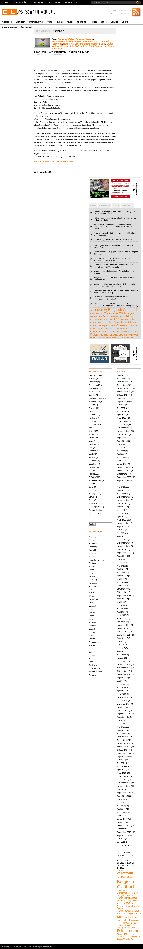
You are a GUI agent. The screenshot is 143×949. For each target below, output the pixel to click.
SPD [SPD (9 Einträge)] (121, 334)
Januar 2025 (122, 424)
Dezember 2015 (123, 704)
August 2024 (122, 441)
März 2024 (121, 457)
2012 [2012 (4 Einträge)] (92, 310)
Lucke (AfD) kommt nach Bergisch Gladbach (113, 239)
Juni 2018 (121, 605)
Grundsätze (21, 2)
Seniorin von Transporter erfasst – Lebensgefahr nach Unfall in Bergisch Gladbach (114, 285)
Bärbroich (93, 382)
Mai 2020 (121, 566)
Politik (93, 21)
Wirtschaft (26, 27)
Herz (65, 44)
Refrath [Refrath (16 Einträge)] (104, 334)
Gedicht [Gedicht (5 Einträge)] (109, 322)
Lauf (103, 44)
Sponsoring (101, 46)
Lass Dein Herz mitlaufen (87, 44)
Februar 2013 (122, 816)
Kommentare (104, 205)
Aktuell (116, 205)
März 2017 (121, 654)
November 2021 (123, 523)
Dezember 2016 (123, 664)
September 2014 (124, 753)
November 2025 (123, 392)
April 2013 (121, 809)
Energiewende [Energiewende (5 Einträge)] (97, 319)
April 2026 (121, 375)
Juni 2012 (121, 842)
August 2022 (122, 507)
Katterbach (93, 424)
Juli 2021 (121, 530)
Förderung (57, 44)
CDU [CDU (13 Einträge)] (122, 313)
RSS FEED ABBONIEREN (120, 10)
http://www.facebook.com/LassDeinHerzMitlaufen (53, 162)
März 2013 (121, 812)
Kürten (91, 434)
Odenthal (92, 464)
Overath (92, 467)
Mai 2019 (121, 582)
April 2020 (121, 569)
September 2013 (124, 793)
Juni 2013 (121, 802)
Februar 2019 (122, 585)
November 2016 (123, 668)
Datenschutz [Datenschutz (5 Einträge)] (96, 316)
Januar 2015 (122, 740)
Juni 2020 (121, 562)
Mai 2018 (121, 608)
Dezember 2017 (123, 625)
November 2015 (123, 707)
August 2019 (122, 576)
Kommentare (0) (44, 172)
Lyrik (91, 447)
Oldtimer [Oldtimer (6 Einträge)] (94, 331)
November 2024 (123, 431)
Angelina (80, 39)
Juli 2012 (121, 839)
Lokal (60, 21)
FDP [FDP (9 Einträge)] (116, 319)
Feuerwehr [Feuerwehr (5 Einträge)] (129, 319)
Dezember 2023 (123, 467)
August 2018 (122, 599)
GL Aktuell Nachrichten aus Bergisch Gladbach (32, 946)
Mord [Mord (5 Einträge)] (117, 328)
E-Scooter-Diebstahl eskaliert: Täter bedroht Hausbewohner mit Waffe (112, 259)
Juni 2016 (121, 684)
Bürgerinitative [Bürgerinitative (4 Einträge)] (96, 313)
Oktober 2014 (123, 750)
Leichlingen (93, 438)
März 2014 (121, 773)
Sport (125, 21)
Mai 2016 (121, 687)
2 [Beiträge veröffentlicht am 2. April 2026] (125, 858)
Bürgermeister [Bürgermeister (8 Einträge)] (111, 313)
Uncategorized (9, 27)
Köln (71, 44)
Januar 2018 (122, 622)
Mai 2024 (121, 451)
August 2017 (122, 638)
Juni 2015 (121, 724)
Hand (91, 411)
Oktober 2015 (123, 710)
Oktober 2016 (123, 671)
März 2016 (121, 694)
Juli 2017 (121, 641)
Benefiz (89, 39)
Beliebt (93, 205)
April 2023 (121, 490)
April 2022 (121, 516)
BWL (79, 41)
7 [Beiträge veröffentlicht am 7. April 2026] (120, 860)
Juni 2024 (121, 447)
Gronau (92, 408)
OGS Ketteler (80, 46)
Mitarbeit (54, 2)
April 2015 (121, 730)
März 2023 (121, 493)
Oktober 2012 (123, 829)
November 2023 (123, 470)
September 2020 (124, 553)
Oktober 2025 (123, 395)
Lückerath (93, 444)
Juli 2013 (121, 799)
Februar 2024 (122, 461)
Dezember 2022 (123, 497)
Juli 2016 (121, 681)
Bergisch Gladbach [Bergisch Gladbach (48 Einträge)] (123, 310)
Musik (70, 21)
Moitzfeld (92, 451)
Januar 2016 (122, 700)
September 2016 (124, 674)
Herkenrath (93, 421)
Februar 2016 (122, 697)
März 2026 (121, 378)
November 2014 (123, 747)
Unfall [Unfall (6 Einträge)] (135, 334)
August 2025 (122, 401)
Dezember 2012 (123, 822)
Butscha (92, 395)
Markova (56, 46)
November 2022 (123, 500)
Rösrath (92, 484)
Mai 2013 (121, 806)
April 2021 (121, 536)
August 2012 (122, 835)
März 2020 (121, 572)
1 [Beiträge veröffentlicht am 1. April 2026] (122, 858)
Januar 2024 (122, 464)
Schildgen (93, 493)
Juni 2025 (121, 408)
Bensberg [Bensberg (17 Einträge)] (101, 310)
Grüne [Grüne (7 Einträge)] (134, 322)
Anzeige (92, 378)
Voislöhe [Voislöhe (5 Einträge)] (124, 337)
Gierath (92, 405)
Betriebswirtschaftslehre (64, 41)
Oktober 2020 (123, 549)
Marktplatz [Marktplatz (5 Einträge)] (109, 328)
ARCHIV (121, 371)
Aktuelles (7, 21)
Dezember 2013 (123, 783)
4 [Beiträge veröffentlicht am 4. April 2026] (129, 858)
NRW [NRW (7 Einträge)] (123, 328)
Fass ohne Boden (96, 398)
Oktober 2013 (123, 789)
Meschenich (67, 46)
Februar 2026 (122, 382)
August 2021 (122, 526)
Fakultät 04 (95, 41)
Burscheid (93, 392)
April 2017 (121, 651)
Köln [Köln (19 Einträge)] (119, 325)
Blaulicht (20, 21)
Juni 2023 (121, 484)
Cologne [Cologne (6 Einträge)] (129, 313)
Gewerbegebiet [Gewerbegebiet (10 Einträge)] (122, 322)
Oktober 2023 (123, 474)
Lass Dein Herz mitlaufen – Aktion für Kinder (62, 51)
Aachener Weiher (65, 39)
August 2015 (122, 717)
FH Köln (106, 41)
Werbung (38, 2)
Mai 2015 (121, 727)
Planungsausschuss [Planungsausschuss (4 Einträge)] (124, 331)
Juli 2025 (121, 405)
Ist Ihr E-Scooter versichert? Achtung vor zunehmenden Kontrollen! (111, 298)
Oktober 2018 (123, 592)
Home (7, 2)
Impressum (70, 2)
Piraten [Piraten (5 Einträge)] (111, 331)
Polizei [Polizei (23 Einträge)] (94, 334)
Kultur (50, 21)
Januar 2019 (122, 589)
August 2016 (122, 677)
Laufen (110, 44)
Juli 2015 (121, 720)
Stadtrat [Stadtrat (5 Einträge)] (128, 335)
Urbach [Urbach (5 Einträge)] (93, 337)
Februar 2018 (122, 618)
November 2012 (123, 825)
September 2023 (124, 477)
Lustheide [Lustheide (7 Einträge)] (132, 325)
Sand (91, 487)
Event (86, 41)
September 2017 (124, 635)
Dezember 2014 (123, 743)
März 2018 (121, 615)
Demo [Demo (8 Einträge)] (105, 316)
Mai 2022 (121, 513)
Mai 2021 (121, 533)
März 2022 (121, 520)
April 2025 (121, 415)
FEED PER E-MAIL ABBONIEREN (117, 14)
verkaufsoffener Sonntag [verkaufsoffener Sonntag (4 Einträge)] (108, 337)
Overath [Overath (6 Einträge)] (103, 331)
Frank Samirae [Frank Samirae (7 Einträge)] (97, 322)
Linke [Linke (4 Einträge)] (124, 326)
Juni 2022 (121, 510)
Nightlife (81, 21)
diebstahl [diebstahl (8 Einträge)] (130, 316)
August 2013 (122, 796)
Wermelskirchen (95, 510)
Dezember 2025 (123, 388)
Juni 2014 (121, 763)
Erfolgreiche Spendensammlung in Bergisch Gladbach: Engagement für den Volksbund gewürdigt (116, 304)
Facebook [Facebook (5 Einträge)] (109, 319)
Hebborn (92, 415)
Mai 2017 (121, 648)
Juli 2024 (121, 444)
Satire (103, 21)
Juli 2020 (121, 559)
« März (120, 870)
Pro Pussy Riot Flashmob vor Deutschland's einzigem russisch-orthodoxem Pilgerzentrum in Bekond (114, 226)
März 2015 (121, 733)
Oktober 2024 (123, 434)
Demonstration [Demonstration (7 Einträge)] (117, 316)
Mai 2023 (121, 487)
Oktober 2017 (123, 631)
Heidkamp (93, 418)
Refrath (92, 477)
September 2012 (124, 832)
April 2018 (121, 612)
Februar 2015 (122, 737)
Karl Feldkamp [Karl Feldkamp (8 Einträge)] (98, 325)
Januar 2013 (122, 819)
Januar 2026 (122, 385)
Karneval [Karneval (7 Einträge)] (110, 325)
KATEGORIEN (95, 371)
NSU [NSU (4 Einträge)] (128, 329)
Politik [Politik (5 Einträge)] (136, 331)
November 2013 (123, 786)
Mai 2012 (121, 845)
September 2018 (124, 595)
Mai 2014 (121, 766)
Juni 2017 (121, 645)
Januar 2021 (122, 539)
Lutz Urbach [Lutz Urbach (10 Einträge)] (97, 328)
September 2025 (124, 398)
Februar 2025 (122, 421)
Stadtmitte (93, 503)
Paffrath (92, 470)
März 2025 (121, 418)
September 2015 (124, 714)
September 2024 (124, 438)
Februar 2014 (122, 776)
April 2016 (121, 691)
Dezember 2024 (123, 428)
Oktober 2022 (123, 503)
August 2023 (122, 480)
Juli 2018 (121, 602)
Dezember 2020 (123, 543)
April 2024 (121, 454)
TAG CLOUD (127, 205)
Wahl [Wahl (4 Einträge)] (130, 337)
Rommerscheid (95, 480)
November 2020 (123, 546)
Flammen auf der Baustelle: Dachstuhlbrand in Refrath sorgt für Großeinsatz (113, 266)
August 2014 (122, 756)
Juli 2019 (121, 579)
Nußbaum (93, 461)
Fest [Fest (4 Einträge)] (121, 319)
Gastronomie (36, 21)
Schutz (114, 21)
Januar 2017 (122, 661)
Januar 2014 (122, 779)
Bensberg (93, 385)
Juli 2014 (121, 760)
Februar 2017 (122, 658)
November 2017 (123, 628)
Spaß (91, 46)
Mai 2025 (121, 411)
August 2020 (122, 556)
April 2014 (121, 770)
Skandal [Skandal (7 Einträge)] (114, 334)
